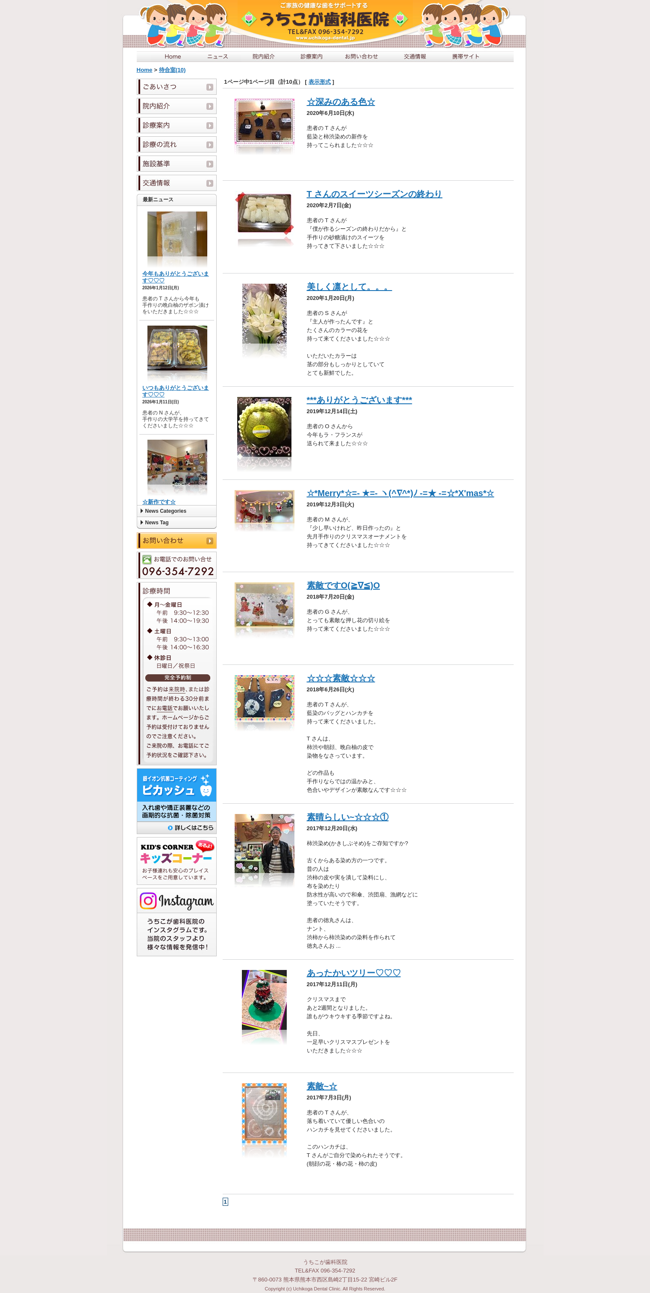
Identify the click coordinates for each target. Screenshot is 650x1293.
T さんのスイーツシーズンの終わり (375, 194)
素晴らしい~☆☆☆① (348, 817)
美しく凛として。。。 (349, 286)
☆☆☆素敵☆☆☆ (341, 678)
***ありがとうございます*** (359, 400)
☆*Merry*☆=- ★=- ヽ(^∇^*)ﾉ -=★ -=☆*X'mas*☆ (400, 493)
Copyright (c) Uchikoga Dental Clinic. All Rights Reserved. (325, 1288)
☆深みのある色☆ (341, 101)
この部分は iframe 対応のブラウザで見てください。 (176, 355)
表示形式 (320, 82)
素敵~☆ (322, 1086)
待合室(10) (172, 70)
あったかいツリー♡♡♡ (354, 973)
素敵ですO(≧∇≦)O (343, 585)
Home (145, 70)
